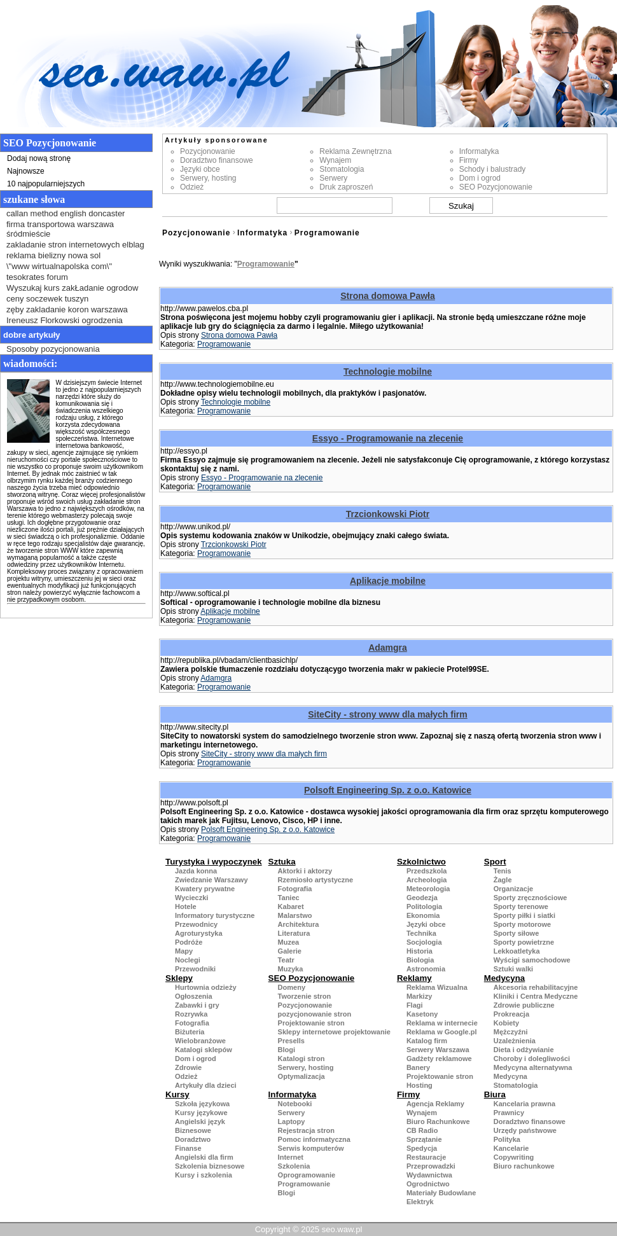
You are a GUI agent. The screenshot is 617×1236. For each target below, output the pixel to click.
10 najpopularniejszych (46, 183)
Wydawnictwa (429, 1175)
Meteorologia (428, 888)
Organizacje (513, 888)
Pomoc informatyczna (314, 1139)
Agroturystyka (199, 933)
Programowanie (327, 232)
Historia (419, 951)
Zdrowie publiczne (524, 1005)
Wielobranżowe (200, 1041)
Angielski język (200, 1121)
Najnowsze (26, 171)
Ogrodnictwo (428, 1184)
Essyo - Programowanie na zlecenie (387, 438)
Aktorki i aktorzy (305, 871)
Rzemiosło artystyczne (316, 880)
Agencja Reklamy (435, 1104)
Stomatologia (341, 169)
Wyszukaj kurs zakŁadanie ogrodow (72, 288)
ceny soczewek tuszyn (47, 298)
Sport (495, 861)
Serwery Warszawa (437, 1049)
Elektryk (420, 1201)
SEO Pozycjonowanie (495, 187)
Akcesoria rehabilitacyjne (536, 987)
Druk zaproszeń (346, 187)
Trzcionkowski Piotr (387, 514)
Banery (418, 1067)
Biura (495, 1094)
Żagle (503, 880)
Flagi (414, 1005)
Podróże (188, 942)
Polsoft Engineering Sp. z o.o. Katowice (387, 790)
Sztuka (282, 861)
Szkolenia (294, 1166)
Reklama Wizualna (437, 987)
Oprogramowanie (306, 1175)
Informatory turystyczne (214, 915)
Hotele (186, 906)
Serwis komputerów (311, 1148)
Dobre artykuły (31, 335)
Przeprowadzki (430, 1166)
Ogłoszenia (193, 996)
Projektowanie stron (311, 1023)
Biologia (420, 960)
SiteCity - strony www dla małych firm (388, 714)
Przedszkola (426, 871)
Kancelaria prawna (524, 1104)
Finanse (188, 1148)
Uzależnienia (515, 1041)
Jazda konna (196, 871)
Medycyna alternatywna (533, 1067)
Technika (421, 933)
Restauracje (426, 1157)
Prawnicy (509, 1112)
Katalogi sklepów (203, 1049)
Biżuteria (189, 1032)
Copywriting (514, 1157)
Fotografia (295, 888)
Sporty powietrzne (524, 942)
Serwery (333, 178)
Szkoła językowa (202, 1104)
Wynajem (335, 160)
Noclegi (187, 960)
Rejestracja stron (306, 1130)
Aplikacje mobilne (388, 581)
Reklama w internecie (442, 1023)
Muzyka (290, 969)
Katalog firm (426, 1041)
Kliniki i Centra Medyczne (536, 996)
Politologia (424, 906)
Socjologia (424, 942)
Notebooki (295, 1104)
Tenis (502, 871)
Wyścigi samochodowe (532, 960)
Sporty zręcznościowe (530, 897)
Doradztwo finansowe (216, 160)
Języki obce (200, 169)
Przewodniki (195, 969)
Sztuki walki (513, 969)
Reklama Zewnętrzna (355, 151)
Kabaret (291, 906)
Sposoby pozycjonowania (53, 349)
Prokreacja (511, 1014)
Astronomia (425, 969)
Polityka (507, 1139)
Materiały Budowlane (441, 1193)
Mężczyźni (511, 1032)
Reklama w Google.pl (441, 1032)
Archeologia (426, 880)
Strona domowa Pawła (387, 296)
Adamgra (387, 647)
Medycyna (504, 978)
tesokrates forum (37, 277)
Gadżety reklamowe (439, 1058)
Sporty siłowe (516, 933)
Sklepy (179, 978)
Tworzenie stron (304, 996)
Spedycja (421, 1148)
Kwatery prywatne (205, 888)
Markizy (419, 996)
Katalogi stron (301, 1058)
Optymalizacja (301, 1076)
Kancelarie (511, 1148)
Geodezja (422, 897)
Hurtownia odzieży (206, 987)
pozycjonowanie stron (315, 1014)
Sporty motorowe (522, 924)
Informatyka (479, 151)
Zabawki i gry (197, 1005)
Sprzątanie (424, 1139)
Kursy (177, 1094)
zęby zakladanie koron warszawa (67, 309)
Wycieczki (191, 897)
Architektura (298, 924)
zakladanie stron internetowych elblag (75, 244)
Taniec (289, 897)
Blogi (287, 1049)
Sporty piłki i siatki (524, 915)
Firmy (468, 160)
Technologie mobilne (387, 371)
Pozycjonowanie (207, 151)
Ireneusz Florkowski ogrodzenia (64, 320)
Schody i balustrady (492, 169)
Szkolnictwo (421, 861)
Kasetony (422, 1014)
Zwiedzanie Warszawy (211, 880)
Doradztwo (193, 1139)
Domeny (291, 987)
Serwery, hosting (208, 178)
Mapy (184, 951)
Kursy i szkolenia (203, 1175)
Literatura (294, 933)
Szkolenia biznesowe (209, 1166)
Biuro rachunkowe (524, 1166)
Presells (291, 1041)
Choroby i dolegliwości (532, 1058)
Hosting (419, 1085)
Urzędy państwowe (525, 1130)
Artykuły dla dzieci (206, 1085)
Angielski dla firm (204, 1157)
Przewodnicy (196, 924)
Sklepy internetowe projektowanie (334, 1032)
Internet (290, 1157)
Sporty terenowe (521, 906)
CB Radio (422, 1130)
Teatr (286, 960)
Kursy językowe (201, 1112)
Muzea (289, 942)
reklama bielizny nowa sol (53, 255)
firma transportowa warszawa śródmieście (60, 229)
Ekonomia (423, 915)
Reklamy (414, 978)
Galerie (290, 951)
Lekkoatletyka (517, 951)
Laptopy (291, 1121)
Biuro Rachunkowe (438, 1121)
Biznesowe (193, 1130)
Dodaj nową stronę (39, 158)
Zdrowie (188, 1067)
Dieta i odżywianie (524, 1049)
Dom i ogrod (480, 178)
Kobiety (506, 1023)
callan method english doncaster (65, 213)
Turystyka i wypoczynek (213, 861)
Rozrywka (191, 1014)
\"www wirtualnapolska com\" (59, 266)
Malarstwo (295, 915)
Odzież (192, 187)
